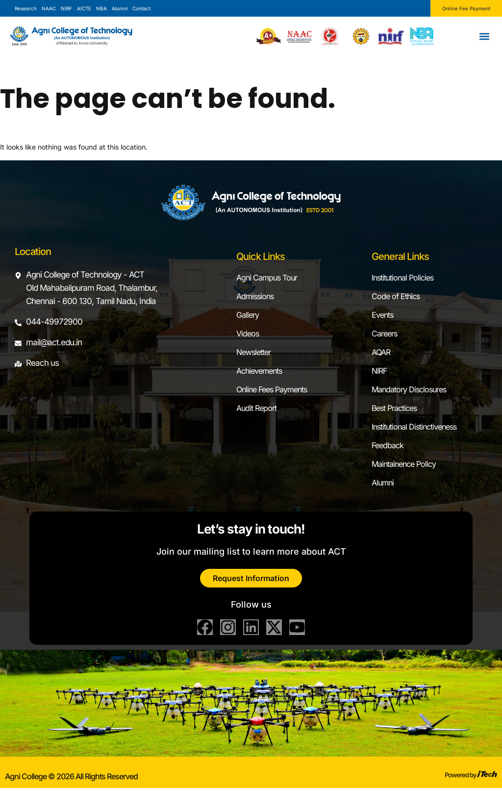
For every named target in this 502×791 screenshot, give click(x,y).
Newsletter (253, 352)
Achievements (259, 371)
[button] (484, 36)
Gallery (247, 315)
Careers (384, 333)
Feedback (387, 445)
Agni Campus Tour (266, 277)
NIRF (379, 371)
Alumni (383, 482)
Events (382, 315)
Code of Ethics (396, 296)
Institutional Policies (402, 277)
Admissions (255, 296)
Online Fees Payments (271, 389)
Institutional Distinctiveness (414, 427)
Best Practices (394, 408)
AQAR (381, 352)
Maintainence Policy (404, 464)
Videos (247, 333)
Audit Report (256, 408)
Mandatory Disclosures (409, 389)
